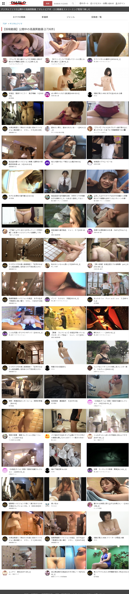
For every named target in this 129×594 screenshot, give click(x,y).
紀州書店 (11, 98)
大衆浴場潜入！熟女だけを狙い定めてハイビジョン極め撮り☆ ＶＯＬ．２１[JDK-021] (25, 538)
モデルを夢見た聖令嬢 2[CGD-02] (21, 196)
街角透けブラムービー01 (103, 161)
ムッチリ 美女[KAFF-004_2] (20, 572)
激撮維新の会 (13, 132)
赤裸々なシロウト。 (99, 371)
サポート (84, 3)
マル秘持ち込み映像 (14, 440)
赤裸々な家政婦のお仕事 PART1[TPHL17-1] (110, 230)
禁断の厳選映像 (55, 235)
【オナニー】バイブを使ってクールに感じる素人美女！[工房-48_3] (68, 60)
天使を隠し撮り (98, 269)
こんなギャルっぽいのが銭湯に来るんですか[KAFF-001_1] (110, 436)
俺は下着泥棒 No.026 (59, 469)
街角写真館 (97, 164)
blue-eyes (54, 506)
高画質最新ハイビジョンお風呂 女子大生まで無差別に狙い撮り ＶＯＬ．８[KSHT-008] (25, 299)
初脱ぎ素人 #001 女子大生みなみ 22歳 (108, 93)
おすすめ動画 (19, 16)
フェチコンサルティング (16, 64)
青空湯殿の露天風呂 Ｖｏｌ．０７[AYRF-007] (68, 231)
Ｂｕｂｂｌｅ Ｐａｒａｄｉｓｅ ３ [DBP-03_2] (111, 299)
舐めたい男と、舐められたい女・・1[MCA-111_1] (68, 128)
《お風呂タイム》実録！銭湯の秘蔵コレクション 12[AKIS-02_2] (25, 470)
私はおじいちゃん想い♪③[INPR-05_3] (65, 264)
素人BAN (53, 440)
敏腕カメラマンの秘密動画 (59, 577)
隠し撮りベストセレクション (102, 61)
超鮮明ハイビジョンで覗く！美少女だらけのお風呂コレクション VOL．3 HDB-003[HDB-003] (26, 504)
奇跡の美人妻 (55, 96)
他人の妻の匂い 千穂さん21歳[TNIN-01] (66, 161)
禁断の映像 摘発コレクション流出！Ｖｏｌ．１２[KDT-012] (25, 436)
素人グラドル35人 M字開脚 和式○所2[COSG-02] (111, 573)
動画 (47, 3)
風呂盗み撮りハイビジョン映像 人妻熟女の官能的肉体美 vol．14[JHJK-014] (26, 162)
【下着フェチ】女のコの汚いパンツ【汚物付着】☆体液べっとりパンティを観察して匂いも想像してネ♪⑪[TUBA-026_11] (25, 231)
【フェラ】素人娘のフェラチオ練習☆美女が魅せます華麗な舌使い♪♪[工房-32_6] (25, 60)
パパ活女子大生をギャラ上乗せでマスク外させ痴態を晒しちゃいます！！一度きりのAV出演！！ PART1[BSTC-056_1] (68, 436)
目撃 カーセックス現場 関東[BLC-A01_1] (110, 469)
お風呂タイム (98, 406)
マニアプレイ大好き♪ (100, 132)
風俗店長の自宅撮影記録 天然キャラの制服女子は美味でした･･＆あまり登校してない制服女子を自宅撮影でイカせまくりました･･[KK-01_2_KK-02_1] (68, 197)
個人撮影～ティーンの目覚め (59, 201)
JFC (52, 164)
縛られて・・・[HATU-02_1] (104, 332)
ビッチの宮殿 (98, 508)
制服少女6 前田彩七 (58, 366)
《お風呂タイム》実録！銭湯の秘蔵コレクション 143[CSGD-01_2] (110, 402)
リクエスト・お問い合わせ (102, 3)
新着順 (45, 16)
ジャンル (71, 16)
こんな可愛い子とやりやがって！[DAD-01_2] (25, 332)
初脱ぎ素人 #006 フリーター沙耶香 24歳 (109, 537)
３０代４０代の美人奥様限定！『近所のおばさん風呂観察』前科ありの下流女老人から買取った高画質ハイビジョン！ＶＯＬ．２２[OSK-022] (26, 265)
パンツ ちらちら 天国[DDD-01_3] (65, 298)
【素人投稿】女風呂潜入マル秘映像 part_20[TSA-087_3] (111, 265)
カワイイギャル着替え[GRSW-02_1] (107, 59)
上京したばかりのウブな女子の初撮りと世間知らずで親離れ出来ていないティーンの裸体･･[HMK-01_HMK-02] (111, 197)
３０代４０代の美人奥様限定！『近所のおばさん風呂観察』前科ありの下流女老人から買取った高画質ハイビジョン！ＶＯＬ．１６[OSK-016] (26, 367)
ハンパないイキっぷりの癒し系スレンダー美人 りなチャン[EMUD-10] (110, 367)
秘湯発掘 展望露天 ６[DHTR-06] (64, 401)
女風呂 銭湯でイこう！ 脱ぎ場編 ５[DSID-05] (26, 94)
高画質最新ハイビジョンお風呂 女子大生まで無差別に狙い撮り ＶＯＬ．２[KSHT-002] (68, 538)
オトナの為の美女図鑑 (57, 132)
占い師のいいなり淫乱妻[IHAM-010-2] (65, 93)
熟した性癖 (54, 266)
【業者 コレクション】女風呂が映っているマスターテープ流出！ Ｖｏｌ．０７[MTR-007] (68, 333)
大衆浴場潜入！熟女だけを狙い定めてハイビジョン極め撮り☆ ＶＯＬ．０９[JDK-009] (25, 128)
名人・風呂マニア (99, 440)
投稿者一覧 (96, 16)
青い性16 (54, 503)
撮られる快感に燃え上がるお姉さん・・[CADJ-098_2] (111, 504)
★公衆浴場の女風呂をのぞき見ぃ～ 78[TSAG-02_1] (68, 573)
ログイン (121, 3)
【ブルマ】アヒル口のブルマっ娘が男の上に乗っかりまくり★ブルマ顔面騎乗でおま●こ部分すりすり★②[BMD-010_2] (110, 128)
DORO (53, 472)
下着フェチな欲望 (14, 235)
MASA (95, 96)
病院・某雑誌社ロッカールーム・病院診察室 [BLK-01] (25, 402)
